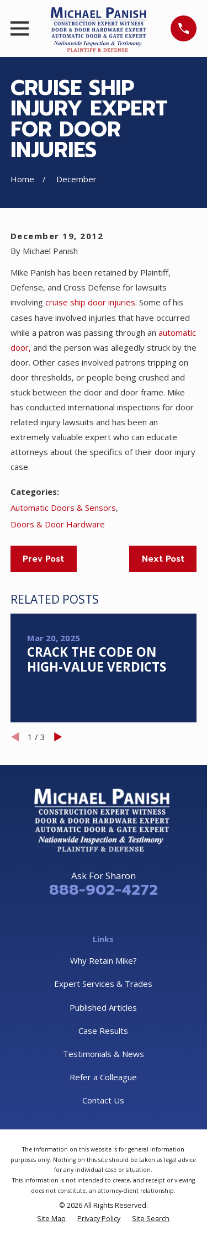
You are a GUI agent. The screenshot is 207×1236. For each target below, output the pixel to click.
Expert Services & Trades (103, 983)
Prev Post (43, 559)
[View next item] (58, 737)
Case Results (103, 1030)
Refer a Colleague (103, 1076)
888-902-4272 (103, 890)
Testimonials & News (103, 1053)
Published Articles (103, 1007)
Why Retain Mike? (103, 960)
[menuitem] (51, 1219)
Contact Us (103, 1100)
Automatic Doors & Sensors (63, 507)
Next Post (163, 559)
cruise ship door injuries (90, 302)
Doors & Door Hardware (57, 524)
